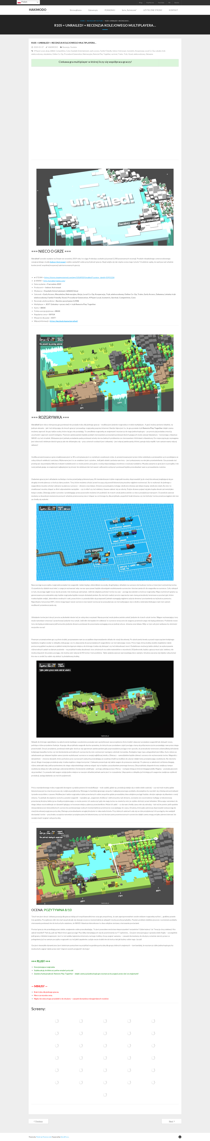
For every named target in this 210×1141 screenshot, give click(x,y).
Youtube (99, 21)
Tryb (126, 54)
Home (82, 21)
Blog (140, 3)
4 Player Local (39, 51)
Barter (177, 3)
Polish (22, 2)
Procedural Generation (73, 54)
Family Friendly (106, 51)
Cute (68, 51)
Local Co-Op (150, 51)
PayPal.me (150, 3)
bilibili (52, 51)
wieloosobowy (139, 54)
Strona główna (75, 10)
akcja (47, 51)
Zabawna (149, 54)
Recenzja (90, 21)
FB (169, 3)
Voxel (130, 54)
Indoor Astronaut (119, 51)
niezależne (48, 54)
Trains (120, 54)
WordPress (65, 1137)
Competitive (60, 51)
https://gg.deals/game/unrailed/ (64, 321)
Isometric (130, 51)
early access (94, 51)
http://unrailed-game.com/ (54, 280)
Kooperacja (139, 51)
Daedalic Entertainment (80, 51)
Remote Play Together (101, 54)
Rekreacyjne (87, 54)
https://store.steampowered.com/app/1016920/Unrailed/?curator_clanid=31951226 (79, 277)
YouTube (161, 3)
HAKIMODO (53, 47)
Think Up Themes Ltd (43, 1137)
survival (114, 54)
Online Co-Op (57, 54)
